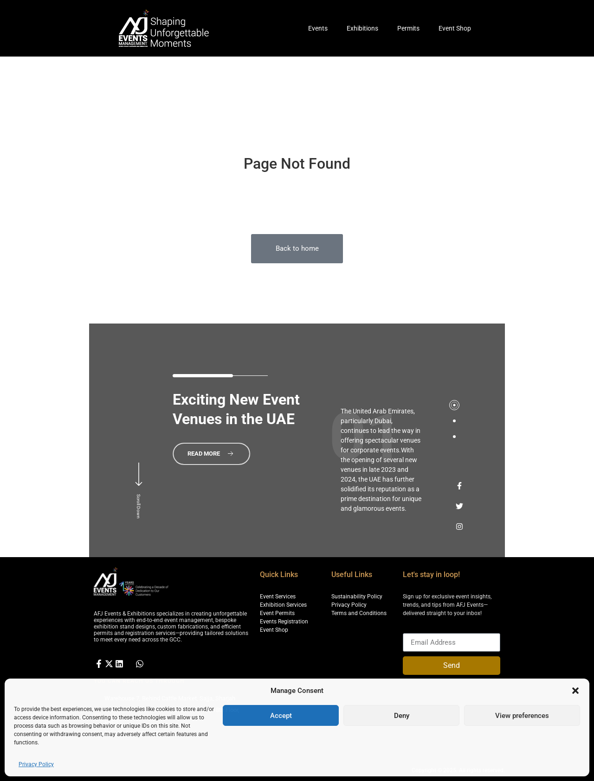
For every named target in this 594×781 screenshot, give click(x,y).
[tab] (454, 405)
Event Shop (455, 28)
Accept (281, 715)
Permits (408, 28)
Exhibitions (362, 28)
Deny (401, 715)
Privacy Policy (36, 764)
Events (318, 28)
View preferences (522, 715)
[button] (575, 690)
